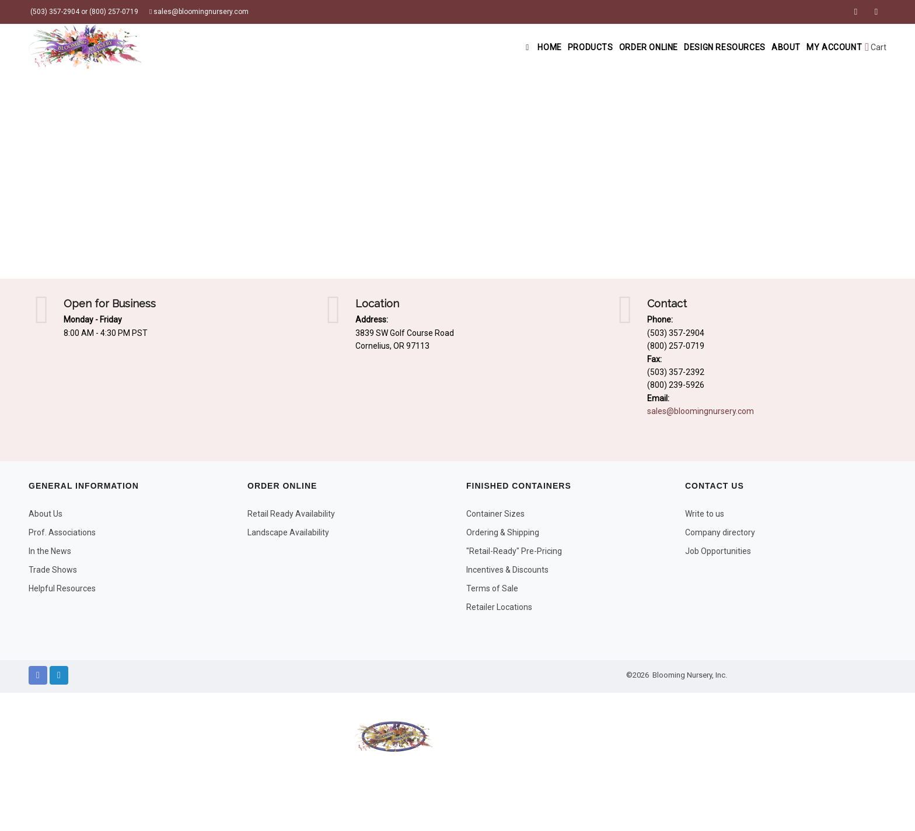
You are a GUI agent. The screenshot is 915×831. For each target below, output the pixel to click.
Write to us (704, 513)
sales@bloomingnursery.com (199, 12)
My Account (830, 47)
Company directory (720, 532)
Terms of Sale (492, 588)
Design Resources (705, 47)
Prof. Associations (62, 532)
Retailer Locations (499, 607)
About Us (45, 513)
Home (499, 47)
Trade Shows (53, 569)
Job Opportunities (718, 551)
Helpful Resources (62, 588)
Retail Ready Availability (291, 513)
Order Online (620, 47)
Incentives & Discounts (507, 569)
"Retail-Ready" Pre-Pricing (514, 551)
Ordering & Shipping (502, 532)
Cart (875, 47)
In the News (50, 551)
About (773, 47)
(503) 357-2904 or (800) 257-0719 (83, 12)
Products (554, 47)
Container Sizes (495, 513)
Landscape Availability (288, 532)
